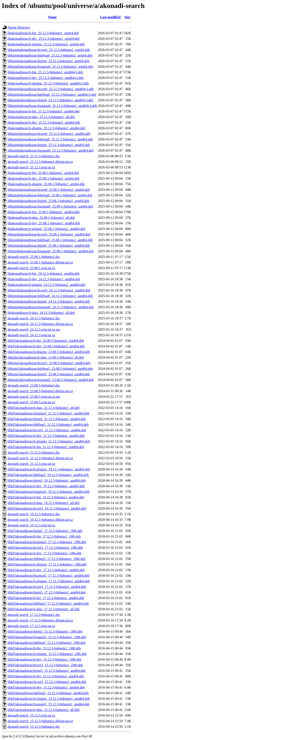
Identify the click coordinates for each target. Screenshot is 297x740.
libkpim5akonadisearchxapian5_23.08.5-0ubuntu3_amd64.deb (51, 380)
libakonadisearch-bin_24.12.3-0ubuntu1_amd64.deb (44, 273)
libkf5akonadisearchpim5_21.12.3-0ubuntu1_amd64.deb (47, 419)
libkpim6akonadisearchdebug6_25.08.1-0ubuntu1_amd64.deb (50, 240)
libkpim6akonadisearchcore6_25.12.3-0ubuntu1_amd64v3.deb (51, 89)
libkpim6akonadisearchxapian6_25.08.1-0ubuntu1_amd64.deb (51, 251)
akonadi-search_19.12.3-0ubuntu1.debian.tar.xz (40, 519)
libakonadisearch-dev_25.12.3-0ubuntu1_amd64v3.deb (45, 78)
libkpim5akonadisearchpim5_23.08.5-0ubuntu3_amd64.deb (49, 374)
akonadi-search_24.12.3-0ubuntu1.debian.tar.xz (40, 324)
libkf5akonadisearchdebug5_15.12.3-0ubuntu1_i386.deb (46, 642)
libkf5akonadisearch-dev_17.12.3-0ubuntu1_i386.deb (44, 553)
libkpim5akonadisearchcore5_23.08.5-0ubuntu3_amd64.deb (49, 363)
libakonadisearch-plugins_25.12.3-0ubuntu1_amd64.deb (46, 128)
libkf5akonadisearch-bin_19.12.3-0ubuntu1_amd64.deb (46, 497)
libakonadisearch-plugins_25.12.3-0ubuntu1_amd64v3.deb (48, 83)
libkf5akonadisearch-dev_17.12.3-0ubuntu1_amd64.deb (46, 570)
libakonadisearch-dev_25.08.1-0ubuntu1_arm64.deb (44, 178)
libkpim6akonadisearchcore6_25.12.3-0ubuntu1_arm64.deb (49, 50)
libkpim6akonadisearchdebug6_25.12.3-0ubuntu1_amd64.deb (50, 139)
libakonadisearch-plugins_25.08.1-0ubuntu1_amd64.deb (46, 229)
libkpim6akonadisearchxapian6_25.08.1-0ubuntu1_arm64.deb (50, 206)
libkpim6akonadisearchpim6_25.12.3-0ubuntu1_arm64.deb (48, 61)
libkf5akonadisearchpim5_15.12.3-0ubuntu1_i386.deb (45, 631)
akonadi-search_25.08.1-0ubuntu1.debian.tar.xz (40, 262)
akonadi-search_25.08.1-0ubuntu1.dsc (34, 257)
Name (52, 17)
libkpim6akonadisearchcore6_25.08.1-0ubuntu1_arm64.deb (49, 189)
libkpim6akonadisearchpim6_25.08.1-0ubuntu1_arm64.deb (48, 201)
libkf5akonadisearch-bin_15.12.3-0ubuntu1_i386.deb (44, 648)
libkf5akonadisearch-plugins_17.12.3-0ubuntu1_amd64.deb (49, 581)
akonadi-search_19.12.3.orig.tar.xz (31, 525)
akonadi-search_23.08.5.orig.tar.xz (31, 402)
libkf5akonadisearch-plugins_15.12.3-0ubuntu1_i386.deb (47, 654)
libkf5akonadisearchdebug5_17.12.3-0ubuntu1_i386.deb (46, 559)
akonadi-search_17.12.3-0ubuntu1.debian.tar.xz (40, 620)
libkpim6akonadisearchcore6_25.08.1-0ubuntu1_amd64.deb (49, 234)
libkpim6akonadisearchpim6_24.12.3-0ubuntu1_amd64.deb (49, 301)
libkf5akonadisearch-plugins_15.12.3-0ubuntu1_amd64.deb (49, 698)
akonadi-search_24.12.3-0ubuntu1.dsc (34, 318)
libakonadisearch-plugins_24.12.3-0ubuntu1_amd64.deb (46, 285)
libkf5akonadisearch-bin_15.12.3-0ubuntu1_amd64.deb (46, 676)
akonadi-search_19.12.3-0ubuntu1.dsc (34, 514)
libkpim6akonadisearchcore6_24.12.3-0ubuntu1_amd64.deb (49, 290)
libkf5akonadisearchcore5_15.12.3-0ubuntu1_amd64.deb (47, 682)
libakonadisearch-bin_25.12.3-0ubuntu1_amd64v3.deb (45, 72)
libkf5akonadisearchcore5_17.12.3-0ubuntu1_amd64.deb (47, 587)
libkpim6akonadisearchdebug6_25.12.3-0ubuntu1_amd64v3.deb (52, 94)
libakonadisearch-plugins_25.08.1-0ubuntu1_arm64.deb (46, 184)
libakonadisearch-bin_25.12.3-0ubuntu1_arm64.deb (43, 33)
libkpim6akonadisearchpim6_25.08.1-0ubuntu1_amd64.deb (49, 245)
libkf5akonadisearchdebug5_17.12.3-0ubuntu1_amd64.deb (48, 603)
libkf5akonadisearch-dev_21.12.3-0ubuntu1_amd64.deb (46, 436)
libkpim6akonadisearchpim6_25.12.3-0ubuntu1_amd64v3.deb (50, 100)
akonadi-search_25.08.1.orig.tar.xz (31, 268)
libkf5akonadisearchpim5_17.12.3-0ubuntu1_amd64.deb (47, 592)
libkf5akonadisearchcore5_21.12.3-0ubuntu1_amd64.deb (47, 430)
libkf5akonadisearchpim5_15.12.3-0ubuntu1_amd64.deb (47, 670)
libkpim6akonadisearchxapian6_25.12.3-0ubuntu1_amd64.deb (51, 150)
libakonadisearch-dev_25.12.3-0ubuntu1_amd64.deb (44, 122)
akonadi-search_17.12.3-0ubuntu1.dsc (34, 615)
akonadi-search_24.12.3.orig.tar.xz (31, 335)
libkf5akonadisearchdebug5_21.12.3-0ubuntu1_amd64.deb (48, 424)
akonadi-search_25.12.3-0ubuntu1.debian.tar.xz (40, 161)
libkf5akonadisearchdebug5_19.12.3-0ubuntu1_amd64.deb (48, 475)
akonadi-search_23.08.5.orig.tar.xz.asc (34, 396)
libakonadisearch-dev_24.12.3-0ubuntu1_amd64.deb (44, 279)
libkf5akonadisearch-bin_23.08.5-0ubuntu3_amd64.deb (46, 340)
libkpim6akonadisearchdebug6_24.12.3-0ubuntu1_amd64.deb (50, 296)
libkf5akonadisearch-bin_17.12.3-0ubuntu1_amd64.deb (46, 598)
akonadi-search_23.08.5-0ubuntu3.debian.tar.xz (40, 391)
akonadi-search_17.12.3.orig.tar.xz (31, 626)
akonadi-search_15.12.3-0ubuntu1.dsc (34, 726)
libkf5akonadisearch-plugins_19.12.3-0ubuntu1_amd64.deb (49, 469)
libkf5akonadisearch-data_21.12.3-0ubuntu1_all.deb (44, 408)
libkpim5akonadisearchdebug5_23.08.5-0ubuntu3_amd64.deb (50, 368)
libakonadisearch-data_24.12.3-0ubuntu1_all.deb (41, 312)
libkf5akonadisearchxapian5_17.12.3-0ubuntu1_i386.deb (47, 542)
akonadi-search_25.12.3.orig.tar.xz (31, 167)
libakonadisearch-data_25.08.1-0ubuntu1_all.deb (41, 217)
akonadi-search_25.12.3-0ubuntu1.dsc (34, 156)
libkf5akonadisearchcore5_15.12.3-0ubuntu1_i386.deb (45, 665)
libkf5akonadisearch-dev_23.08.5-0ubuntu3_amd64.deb (46, 346)
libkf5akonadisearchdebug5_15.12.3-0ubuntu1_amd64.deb (48, 693)
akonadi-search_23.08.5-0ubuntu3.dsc (34, 385)
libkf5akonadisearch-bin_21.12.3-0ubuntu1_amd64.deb (46, 447)
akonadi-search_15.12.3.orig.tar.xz (31, 715)
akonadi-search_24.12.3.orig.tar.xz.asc (34, 329)
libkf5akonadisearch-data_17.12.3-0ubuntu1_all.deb (44, 609)
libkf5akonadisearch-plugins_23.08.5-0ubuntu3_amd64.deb (49, 352)
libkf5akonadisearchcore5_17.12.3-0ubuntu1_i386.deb (45, 547)
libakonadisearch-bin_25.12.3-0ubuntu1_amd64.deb (44, 111)
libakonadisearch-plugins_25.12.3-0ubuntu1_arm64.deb (46, 44)
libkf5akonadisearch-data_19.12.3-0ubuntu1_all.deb (44, 503)
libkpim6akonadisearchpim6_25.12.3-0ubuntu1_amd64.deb (49, 145)
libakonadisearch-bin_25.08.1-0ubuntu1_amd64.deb (44, 212)
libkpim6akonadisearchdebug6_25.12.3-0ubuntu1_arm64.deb (50, 55)
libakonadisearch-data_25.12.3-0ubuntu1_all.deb (41, 117)
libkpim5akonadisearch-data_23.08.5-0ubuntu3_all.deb (46, 357)
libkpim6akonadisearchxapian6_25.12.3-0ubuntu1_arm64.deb (50, 66)
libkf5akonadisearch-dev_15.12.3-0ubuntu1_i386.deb (44, 659)
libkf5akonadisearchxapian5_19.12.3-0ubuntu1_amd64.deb (48, 491)
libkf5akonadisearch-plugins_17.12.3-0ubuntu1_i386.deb (47, 564)
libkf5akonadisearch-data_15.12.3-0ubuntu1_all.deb (44, 710)
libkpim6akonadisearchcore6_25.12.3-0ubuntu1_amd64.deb (49, 134)
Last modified (110, 17)
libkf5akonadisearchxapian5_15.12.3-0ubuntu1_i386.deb (47, 637)
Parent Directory (19, 27)
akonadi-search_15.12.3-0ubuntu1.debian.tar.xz (40, 721)
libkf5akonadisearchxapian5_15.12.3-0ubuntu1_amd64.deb (48, 704)
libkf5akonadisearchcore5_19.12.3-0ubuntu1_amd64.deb (47, 508)
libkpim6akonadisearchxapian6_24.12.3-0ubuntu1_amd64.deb (51, 307)
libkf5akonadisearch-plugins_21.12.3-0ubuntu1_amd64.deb (49, 441)
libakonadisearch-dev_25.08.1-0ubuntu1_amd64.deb (44, 223)
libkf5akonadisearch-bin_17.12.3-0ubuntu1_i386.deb (44, 536)
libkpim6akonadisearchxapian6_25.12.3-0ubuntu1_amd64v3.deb (52, 106)
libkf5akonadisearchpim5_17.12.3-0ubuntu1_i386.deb (45, 531)
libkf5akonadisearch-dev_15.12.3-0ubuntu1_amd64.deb (46, 687)
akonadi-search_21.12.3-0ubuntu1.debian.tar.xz (40, 458)
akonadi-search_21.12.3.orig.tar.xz (31, 464)
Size (127, 17)
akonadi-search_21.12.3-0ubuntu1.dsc (34, 452)
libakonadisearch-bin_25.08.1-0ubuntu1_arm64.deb (43, 173)
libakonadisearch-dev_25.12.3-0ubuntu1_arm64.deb (44, 38)
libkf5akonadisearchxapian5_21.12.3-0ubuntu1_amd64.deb (48, 413)
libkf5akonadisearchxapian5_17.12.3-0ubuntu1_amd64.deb (48, 575)
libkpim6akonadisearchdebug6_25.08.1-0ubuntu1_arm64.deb (50, 195)
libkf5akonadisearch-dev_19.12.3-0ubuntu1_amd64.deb (46, 486)
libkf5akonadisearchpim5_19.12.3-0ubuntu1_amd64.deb (47, 480)
